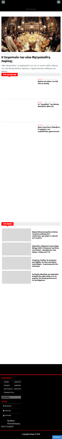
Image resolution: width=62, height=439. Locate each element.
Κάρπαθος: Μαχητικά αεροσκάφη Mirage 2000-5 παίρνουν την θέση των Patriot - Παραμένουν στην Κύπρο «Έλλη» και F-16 (45, 249)
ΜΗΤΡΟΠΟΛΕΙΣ (19, 389)
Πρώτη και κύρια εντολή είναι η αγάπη (48, 82)
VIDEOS (40, 102)
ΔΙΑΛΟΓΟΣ (40, 79)
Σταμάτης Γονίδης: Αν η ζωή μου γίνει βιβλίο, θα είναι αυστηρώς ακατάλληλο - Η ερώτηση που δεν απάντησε (45, 263)
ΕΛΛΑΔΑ (6, 382)
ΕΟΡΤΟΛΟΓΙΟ (8, 389)
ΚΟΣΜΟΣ (7, 385)
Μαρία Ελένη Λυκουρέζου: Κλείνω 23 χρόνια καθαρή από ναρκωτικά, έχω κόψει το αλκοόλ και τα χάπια (45, 235)
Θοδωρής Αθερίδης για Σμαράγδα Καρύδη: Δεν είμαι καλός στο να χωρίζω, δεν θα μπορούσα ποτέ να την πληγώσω (45, 277)
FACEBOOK (7, 406)
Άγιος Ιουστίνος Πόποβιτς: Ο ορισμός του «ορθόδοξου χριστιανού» (49, 129)
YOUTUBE (7, 415)
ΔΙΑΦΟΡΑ (17, 385)
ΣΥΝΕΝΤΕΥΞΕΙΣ (9, 392)
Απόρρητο (57, 437)
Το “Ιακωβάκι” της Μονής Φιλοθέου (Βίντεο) (48, 105)
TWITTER (7, 411)
